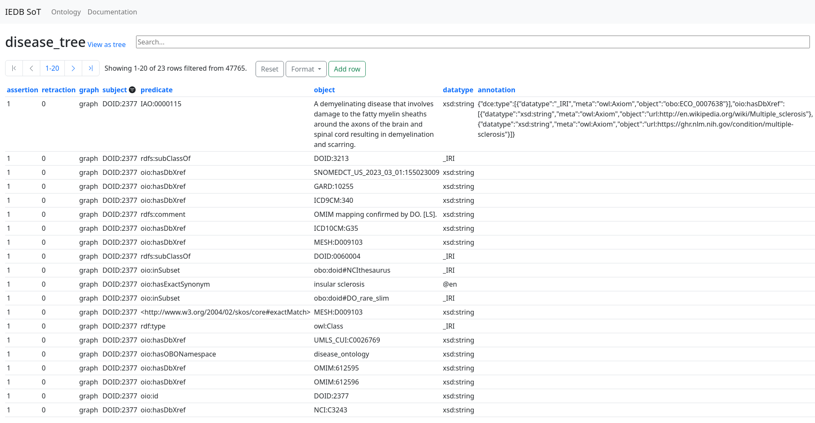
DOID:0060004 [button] (337, 256)
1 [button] (9, 103)
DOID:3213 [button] (331, 158)
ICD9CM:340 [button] (333, 200)
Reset (269, 69)
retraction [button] (58, 89)
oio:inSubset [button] (160, 270)
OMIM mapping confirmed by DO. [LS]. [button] (375, 214)
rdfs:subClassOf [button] (166, 158)
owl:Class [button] (328, 326)
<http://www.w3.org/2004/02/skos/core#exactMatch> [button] (226, 312)
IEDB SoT (23, 11)
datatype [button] (458, 89)
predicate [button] (157, 89)
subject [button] (116, 89)
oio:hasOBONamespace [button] (178, 354)
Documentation (112, 12)
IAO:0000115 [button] (161, 103)
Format (303, 69)
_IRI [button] (449, 158)
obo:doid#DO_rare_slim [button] (351, 298)
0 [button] (43, 103)
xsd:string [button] (458, 103)
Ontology (66, 12)
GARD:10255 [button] (334, 186)
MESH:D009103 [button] (338, 242)
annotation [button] (496, 89)
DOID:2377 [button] (120, 103)
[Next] (73, 68)
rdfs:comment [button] (163, 214)
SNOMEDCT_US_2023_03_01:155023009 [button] (376, 172)
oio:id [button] (150, 396)
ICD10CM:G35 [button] (336, 228)
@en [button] (450, 284)
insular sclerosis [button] (339, 284)
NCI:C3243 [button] (331, 410)
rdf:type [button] (153, 326)
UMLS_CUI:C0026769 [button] (347, 340)
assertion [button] (22, 89)
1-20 (52, 68)
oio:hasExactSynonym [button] (175, 284)
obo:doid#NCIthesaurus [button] (352, 270)
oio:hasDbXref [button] (163, 172)
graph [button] (89, 89)
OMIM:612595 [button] (336, 368)
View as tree (107, 44)
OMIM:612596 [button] (336, 382)
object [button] (324, 89)
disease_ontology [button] (341, 354)
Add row (347, 69)
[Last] (91, 68)
